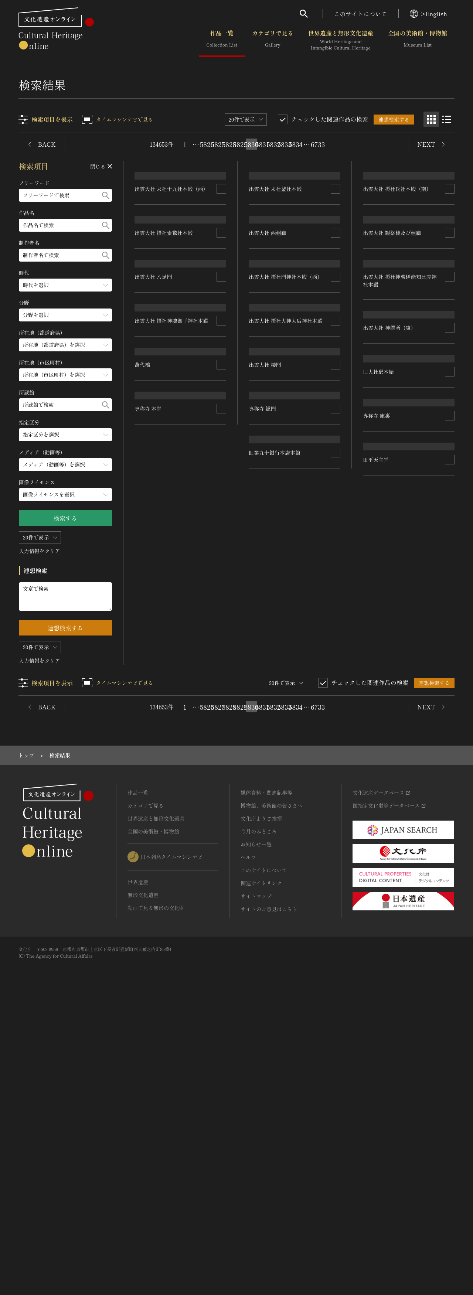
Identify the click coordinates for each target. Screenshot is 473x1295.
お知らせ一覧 (256, 1136)
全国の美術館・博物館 (417, 40)
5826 (206, 144)
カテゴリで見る (272, 40)
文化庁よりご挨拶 (261, 1110)
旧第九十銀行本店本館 (275, 888)
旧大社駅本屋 (378, 667)
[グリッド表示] (431, 119)
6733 (317, 144)
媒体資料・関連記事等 (266, 1084)
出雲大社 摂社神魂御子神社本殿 (172, 669)
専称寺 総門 (262, 781)
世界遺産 (137, 1174)
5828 (229, 144)
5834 (295, 144)
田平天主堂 (376, 874)
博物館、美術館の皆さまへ (272, 1097)
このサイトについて (360, 13)
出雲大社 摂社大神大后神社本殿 (286, 562)
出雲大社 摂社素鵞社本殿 (164, 406)
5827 (218, 144)
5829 (240, 144)
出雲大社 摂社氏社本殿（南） (397, 248)
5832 (273, 144)
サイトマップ (256, 1188)
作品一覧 (222, 40)
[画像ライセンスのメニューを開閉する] (65, 494)
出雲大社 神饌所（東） (389, 567)
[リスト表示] (447, 119)
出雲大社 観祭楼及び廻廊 (392, 352)
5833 (284, 144)
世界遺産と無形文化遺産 (340, 40)
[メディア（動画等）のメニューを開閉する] (65, 464)
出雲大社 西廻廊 (268, 352)
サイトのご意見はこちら (269, 1200)
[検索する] (105, 195)
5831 (262, 144)
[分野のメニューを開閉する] (65, 315)
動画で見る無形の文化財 (155, 1199)
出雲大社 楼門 (265, 665)
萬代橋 (142, 768)
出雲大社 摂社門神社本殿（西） (286, 457)
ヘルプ (248, 1149)
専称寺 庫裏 (376, 769)
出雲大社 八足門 (154, 511)
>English (428, 13)
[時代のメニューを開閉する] (65, 285)
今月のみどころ (259, 1123)
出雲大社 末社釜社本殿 (275, 248)
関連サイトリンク (261, 1175)
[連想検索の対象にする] (222, 248)
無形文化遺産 (143, 1186)
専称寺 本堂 (148, 940)
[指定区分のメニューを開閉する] (65, 434)
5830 (251, 144)
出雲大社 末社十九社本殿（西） (172, 248)
